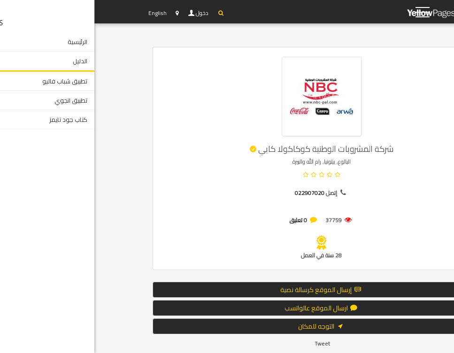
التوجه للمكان (227, 326)
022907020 (215, 193)
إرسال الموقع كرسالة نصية (227, 290)
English (63, 13)
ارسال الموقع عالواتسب (227, 308)
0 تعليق (204, 220)
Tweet (228, 343)
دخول (108, 13)
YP (354, 12)
